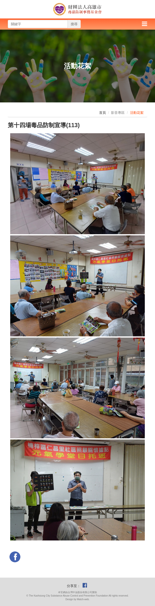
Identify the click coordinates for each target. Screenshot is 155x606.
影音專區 (118, 113)
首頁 (102, 113)
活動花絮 (137, 113)
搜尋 (74, 24)
